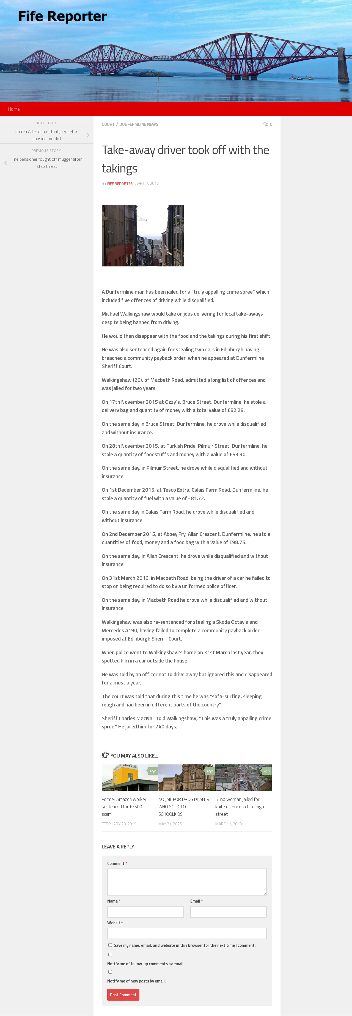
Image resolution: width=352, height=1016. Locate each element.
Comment (117, 863)
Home (14, 109)
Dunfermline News (141, 124)
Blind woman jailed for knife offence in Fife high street (239, 806)
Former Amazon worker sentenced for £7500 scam (126, 806)
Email (196, 901)
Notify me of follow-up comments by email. (146, 964)
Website (115, 923)
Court (109, 124)
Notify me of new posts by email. (136, 981)
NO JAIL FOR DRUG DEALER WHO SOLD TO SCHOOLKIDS (183, 806)
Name (113, 901)
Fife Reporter (120, 183)
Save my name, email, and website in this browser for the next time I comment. (185, 945)
